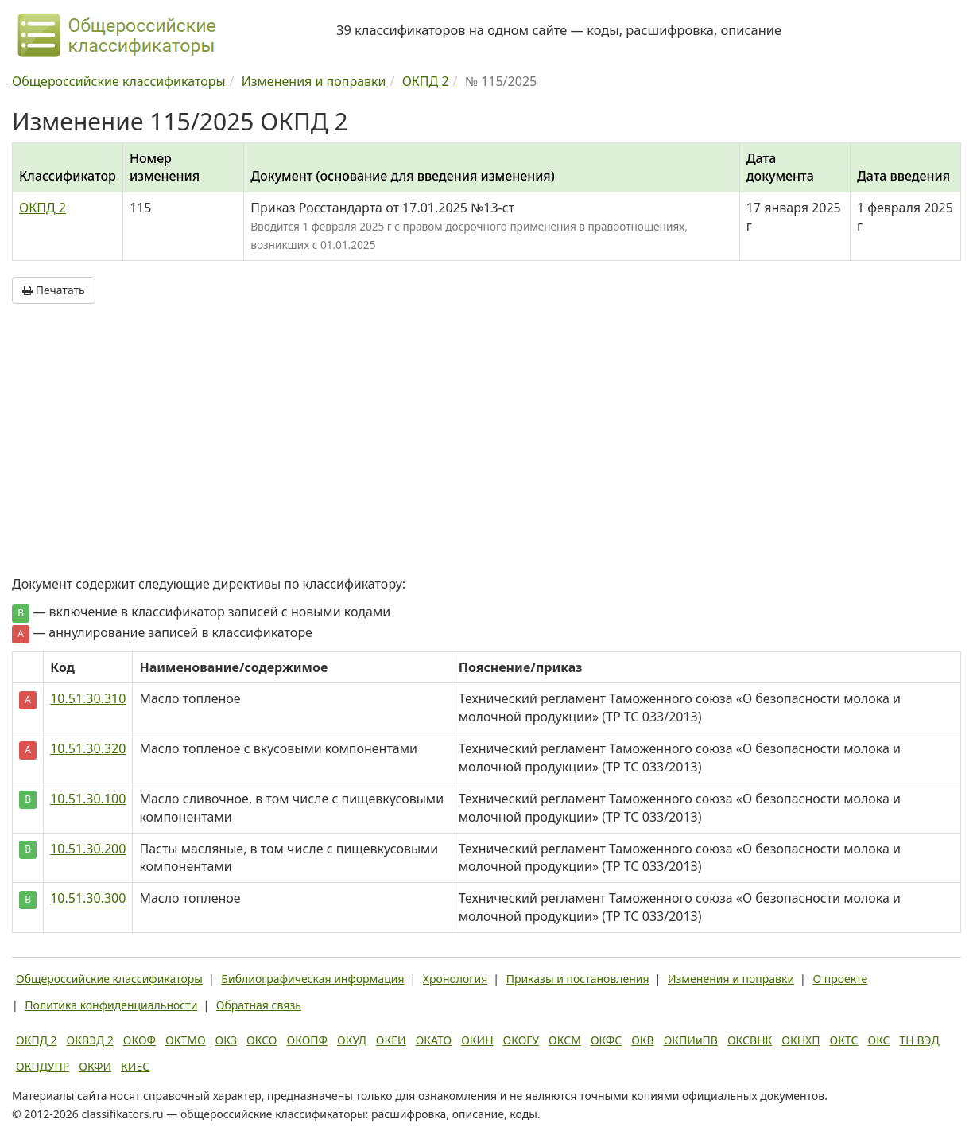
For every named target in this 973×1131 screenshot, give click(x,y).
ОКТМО (185, 1039)
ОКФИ (95, 1066)
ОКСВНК (749, 1039)
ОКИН (477, 1039)
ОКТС (844, 1039)
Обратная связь (258, 1004)
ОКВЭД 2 (90, 1039)
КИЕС (135, 1066)
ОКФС (606, 1039)
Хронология (455, 978)
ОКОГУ (521, 1039)
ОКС (878, 1039)
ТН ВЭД (920, 1039)
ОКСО (261, 1039)
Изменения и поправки (731, 978)
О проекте (839, 978)
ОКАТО (434, 1039)
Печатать (53, 289)
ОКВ (642, 1039)
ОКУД (351, 1039)
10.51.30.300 (88, 898)
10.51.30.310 (88, 698)
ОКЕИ (391, 1039)
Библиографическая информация (312, 978)
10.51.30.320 (88, 748)
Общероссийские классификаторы (109, 978)
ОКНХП (800, 1039)
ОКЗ (226, 1039)
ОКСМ (565, 1039)
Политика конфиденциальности (111, 1004)
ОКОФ (139, 1039)
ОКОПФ (307, 1039)
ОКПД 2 (42, 207)
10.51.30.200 (88, 848)
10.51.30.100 (88, 798)
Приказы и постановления (577, 978)
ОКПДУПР (42, 1066)
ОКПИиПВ (691, 1039)
